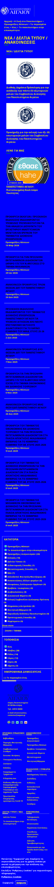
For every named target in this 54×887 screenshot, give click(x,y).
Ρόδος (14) (12, 654)
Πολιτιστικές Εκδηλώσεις (33, 798)
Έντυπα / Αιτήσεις (11, 755)
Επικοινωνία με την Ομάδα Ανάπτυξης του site (37, 849)
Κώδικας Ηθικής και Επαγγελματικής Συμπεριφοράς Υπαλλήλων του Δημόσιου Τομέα (12, 787)
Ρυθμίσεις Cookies (11, 876)
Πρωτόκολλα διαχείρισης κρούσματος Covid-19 (13, 798)
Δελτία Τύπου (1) (16, 561)
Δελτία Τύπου (9, 817)
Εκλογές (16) (13, 557)
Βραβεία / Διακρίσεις (36, 749)
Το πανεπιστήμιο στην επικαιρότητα (13, 822)
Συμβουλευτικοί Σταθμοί (10, 750)
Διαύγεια (7, 763)
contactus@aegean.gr (17, 715)
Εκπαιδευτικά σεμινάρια (33, 788)
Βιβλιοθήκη (8, 738)
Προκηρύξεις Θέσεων (16, 24)
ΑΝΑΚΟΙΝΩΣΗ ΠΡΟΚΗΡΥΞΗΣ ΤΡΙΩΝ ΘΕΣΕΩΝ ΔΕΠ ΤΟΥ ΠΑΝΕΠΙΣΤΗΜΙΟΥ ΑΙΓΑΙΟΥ (25, 288)
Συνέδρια (31, 804)
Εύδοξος (7, 768)
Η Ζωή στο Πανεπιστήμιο (28, 21)
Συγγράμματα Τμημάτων (9, 773)
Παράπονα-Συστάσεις (37, 828)
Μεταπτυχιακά (34, 757)
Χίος (14, 27)
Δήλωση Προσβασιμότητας (35, 842)
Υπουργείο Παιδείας (12, 759)
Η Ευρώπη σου (9, 778)
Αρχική (8, 21)
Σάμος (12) (12, 658)
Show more (8, 625)
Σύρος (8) (12, 662)
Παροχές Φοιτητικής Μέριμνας (12, 743)
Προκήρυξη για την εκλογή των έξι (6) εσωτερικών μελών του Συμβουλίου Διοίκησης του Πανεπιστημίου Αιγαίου (28, 137)
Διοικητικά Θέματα (36, 753)
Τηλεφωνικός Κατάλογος (33, 818)
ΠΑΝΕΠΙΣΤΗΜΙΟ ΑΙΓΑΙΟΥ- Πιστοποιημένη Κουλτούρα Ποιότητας (22, 190)
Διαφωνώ (21, 883)
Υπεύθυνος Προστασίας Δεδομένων (32, 834)
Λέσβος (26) (13, 650)
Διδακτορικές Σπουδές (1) (21, 565)
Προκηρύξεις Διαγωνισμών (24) (23, 554)
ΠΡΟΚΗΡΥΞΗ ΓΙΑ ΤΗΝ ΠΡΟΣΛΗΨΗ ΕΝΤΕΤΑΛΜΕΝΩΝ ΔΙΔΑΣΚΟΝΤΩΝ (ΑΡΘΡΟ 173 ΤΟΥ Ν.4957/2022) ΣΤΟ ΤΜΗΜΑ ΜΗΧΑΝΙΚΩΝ (25, 262)
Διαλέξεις (31, 778)
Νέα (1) (11, 573)
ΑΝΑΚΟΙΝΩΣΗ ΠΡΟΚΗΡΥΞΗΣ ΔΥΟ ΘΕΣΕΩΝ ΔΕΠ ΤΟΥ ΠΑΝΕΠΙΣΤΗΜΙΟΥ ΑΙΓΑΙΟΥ (25, 352)
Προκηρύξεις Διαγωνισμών (33, 739)
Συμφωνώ (8, 882)
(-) (5, 677)
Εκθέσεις (31, 783)
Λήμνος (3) (12, 665)
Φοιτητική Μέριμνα (36, 761)
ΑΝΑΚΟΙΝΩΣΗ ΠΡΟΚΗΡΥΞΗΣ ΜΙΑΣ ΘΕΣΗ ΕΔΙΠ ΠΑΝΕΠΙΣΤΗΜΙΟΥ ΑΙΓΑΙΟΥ (26, 406)
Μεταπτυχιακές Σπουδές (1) (22, 569)
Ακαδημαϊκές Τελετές (37, 774)
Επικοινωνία (33, 824)
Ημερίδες (31, 793)
